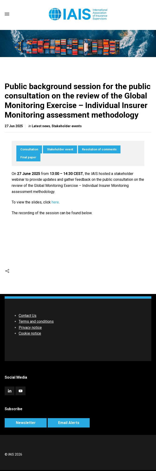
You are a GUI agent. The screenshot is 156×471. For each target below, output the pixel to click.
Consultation (29, 149)
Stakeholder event (60, 149)
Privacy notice (30, 327)
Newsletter (26, 422)
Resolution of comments (99, 149)
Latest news (41, 126)
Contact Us (27, 315)
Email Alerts (68, 422)
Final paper (28, 157)
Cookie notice (30, 333)
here (55, 202)
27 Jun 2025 (14, 126)
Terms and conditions (36, 321)
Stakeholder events (67, 126)
